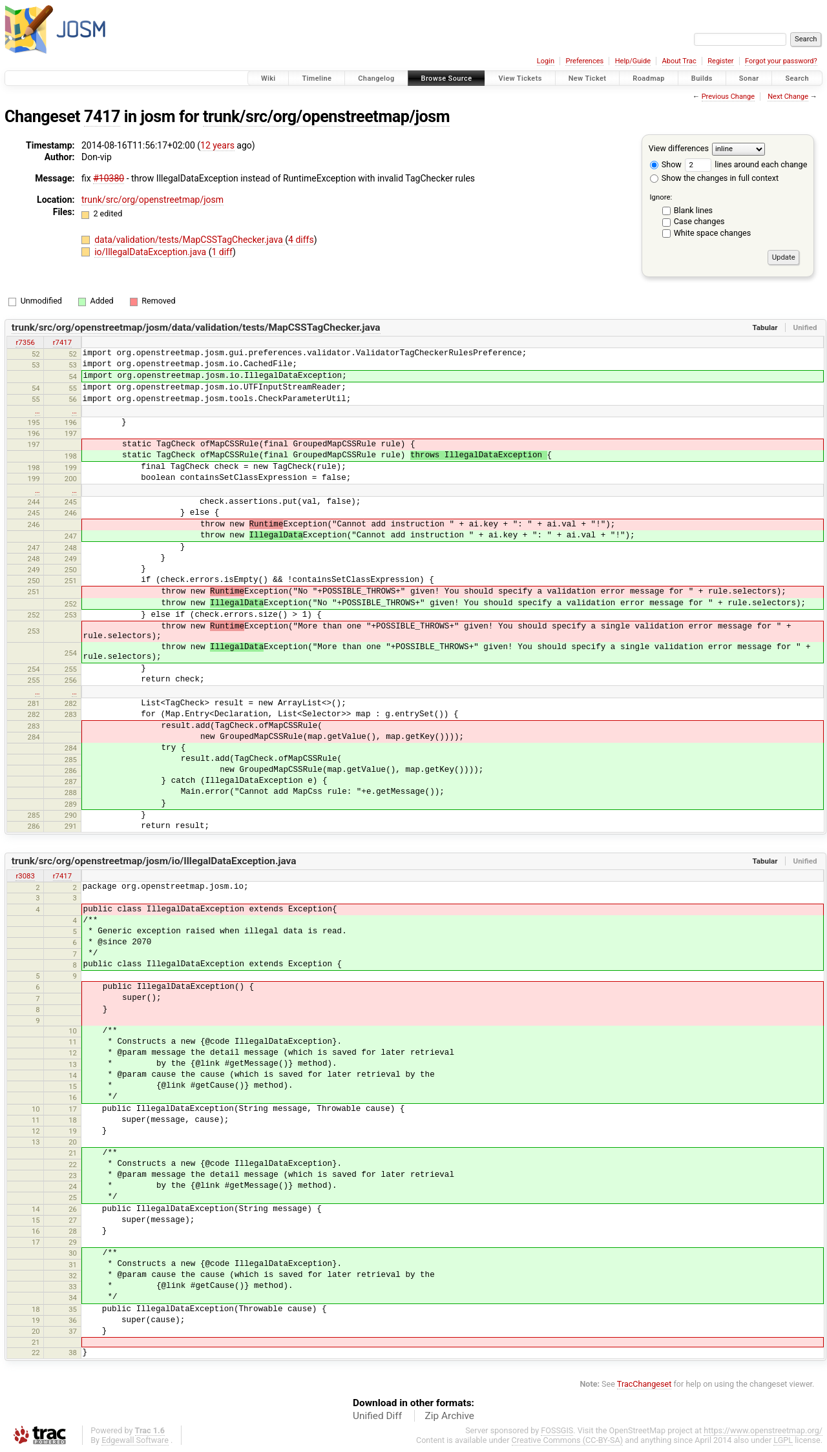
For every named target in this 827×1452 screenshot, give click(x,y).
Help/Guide (633, 61)
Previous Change (728, 96)
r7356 (25, 342)
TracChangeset (644, 1384)
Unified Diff (377, 1416)
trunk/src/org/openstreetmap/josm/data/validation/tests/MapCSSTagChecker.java (196, 327)
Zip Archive (449, 1416)
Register (720, 61)
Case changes (699, 221)
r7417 (62, 342)
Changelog (376, 78)
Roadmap (649, 78)
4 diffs (301, 239)
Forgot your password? (781, 61)
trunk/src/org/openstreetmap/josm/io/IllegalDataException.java (154, 861)
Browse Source (446, 78)
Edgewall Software (135, 1440)
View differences (679, 148)
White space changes (712, 233)
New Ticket (588, 78)
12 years (217, 145)
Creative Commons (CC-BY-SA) (567, 1440)
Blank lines (693, 210)
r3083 (25, 875)
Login (545, 61)
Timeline (316, 78)
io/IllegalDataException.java (151, 252)
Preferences (584, 61)
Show (666, 164)
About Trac (679, 61)
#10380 (108, 178)
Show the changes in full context (714, 178)
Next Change (788, 96)
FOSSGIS (557, 1430)
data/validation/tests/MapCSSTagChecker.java (189, 239)
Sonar (749, 78)
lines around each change (746, 164)
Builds (702, 78)
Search (797, 78)
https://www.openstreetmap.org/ (763, 1430)
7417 (102, 116)
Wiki (268, 78)
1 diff (222, 252)
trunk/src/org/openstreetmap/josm (326, 116)
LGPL (783, 1440)
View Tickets (519, 78)
